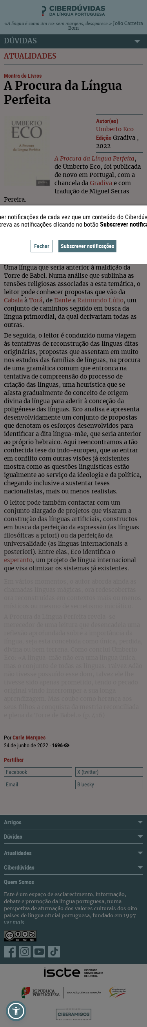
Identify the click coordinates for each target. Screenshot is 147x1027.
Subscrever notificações (87, 246)
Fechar (41, 246)
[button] (16, 1011)
